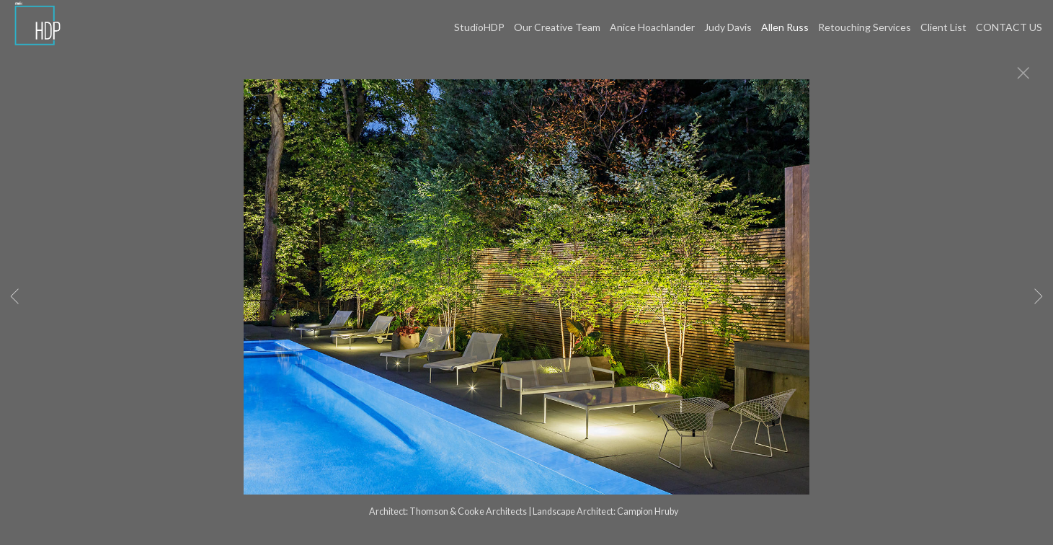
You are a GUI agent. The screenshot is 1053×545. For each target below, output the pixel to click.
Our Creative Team (557, 27)
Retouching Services (864, 27)
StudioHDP (479, 27)
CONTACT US (1009, 27)
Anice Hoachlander (652, 27)
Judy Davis (728, 27)
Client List (943, 27)
